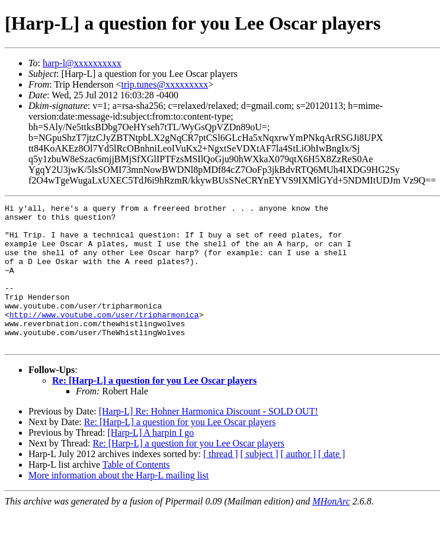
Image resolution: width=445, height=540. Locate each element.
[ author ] (298, 482)
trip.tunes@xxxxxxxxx (164, 84)
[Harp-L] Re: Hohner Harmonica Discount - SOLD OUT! (208, 440)
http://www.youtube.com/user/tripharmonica (104, 337)
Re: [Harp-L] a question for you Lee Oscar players (154, 409)
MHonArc (331, 530)
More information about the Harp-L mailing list (118, 504)
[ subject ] (259, 482)
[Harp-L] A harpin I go (150, 461)
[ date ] (331, 482)
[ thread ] (220, 482)
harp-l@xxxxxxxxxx (82, 63)
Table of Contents (136, 493)
